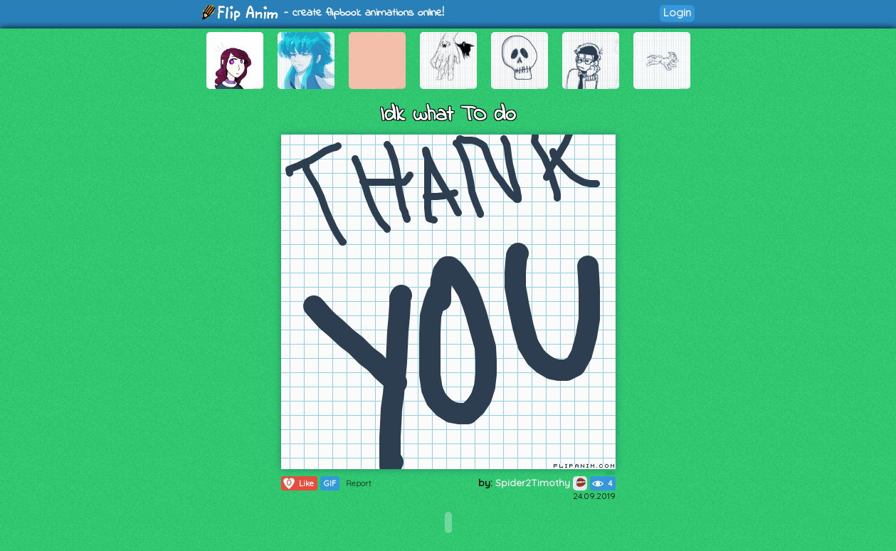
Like (298, 483)
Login (677, 12)
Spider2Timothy (541, 482)
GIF (330, 483)
